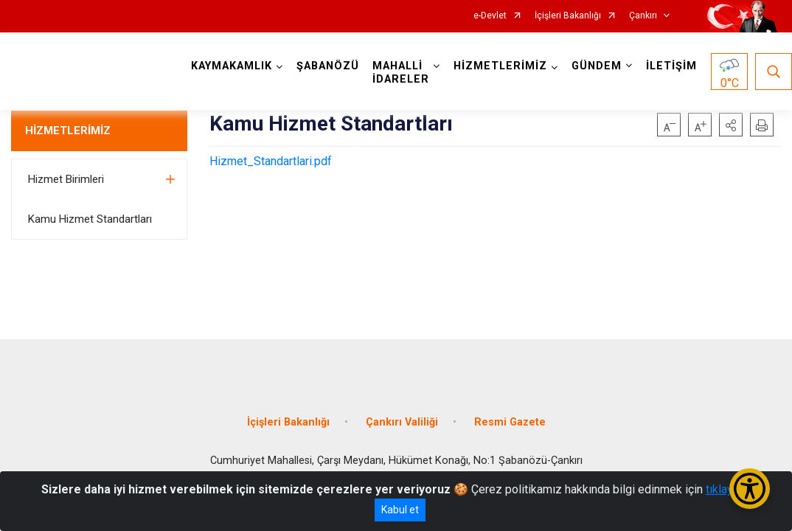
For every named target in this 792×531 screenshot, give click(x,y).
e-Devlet (490, 16)
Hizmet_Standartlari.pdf (270, 161)
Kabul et (400, 510)
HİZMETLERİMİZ (68, 130)
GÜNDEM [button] (597, 66)
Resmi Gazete (510, 422)
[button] (731, 124)
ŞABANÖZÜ (327, 66)
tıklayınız (728, 489)
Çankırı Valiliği (402, 422)
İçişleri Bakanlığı (568, 16)
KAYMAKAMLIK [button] (231, 66)
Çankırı (643, 16)
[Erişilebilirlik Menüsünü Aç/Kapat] (749, 488)
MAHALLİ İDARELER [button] (400, 73)
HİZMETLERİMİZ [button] (500, 66)
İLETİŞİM (671, 66)
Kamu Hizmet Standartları (90, 219)
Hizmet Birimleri (66, 179)
